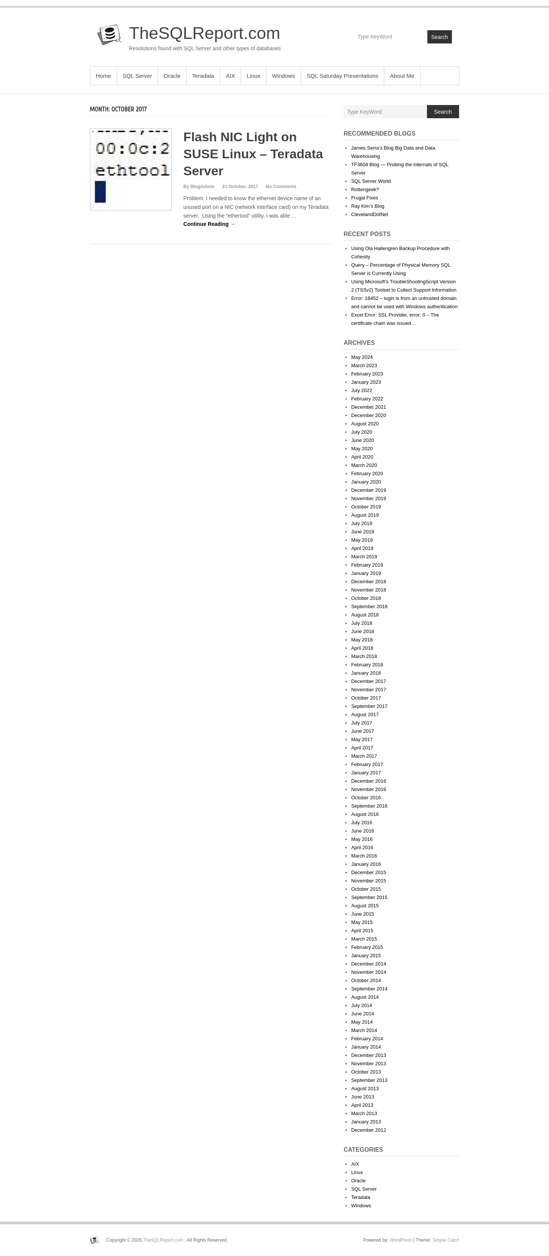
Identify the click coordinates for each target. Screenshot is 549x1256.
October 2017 (366, 698)
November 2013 (368, 1063)
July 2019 (361, 523)
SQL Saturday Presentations (343, 76)
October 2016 (366, 797)
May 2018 (362, 640)
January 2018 (366, 673)
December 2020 (368, 415)
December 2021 (368, 407)
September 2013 (369, 1080)
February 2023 (367, 374)
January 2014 (366, 1047)
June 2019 (362, 532)
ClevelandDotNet (369, 214)
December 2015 (368, 872)
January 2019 (366, 573)
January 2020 (366, 482)
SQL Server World (371, 181)
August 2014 (365, 997)
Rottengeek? (365, 189)
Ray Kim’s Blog (367, 206)
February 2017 (367, 764)
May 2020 (362, 448)
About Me (402, 76)
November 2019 (368, 498)
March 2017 (364, 756)
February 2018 (367, 664)
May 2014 (362, 1022)
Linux (253, 76)
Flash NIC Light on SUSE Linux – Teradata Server (253, 154)
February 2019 (367, 565)
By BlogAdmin (199, 186)
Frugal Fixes (364, 198)
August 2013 (365, 1088)
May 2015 (362, 922)
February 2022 (367, 399)
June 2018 (362, 631)
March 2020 (364, 465)
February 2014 (367, 1038)
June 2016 (362, 831)
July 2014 (361, 1005)
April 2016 (362, 847)
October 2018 (366, 598)
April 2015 (362, 930)
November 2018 (368, 590)
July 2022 (361, 390)
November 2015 (368, 881)
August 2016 (365, 814)
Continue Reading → (209, 224)
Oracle (172, 76)
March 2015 (364, 939)
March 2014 (364, 1030)
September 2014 (369, 989)
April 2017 (362, 748)
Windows (283, 76)
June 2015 (362, 914)
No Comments (281, 186)
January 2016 (366, 864)
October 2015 (366, 889)
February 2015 (367, 947)
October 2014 (366, 980)
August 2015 (365, 905)
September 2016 (369, 806)
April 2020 (362, 457)
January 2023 (366, 382)
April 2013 (362, 1105)
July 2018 (361, 623)
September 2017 (369, 706)
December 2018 (368, 581)
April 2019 (362, 548)
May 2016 (362, 839)
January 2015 (366, 955)
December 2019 (368, 490)
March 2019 (364, 556)
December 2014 (368, 964)
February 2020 (367, 473)
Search (439, 37)
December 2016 (368, 781)
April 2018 (362, 648)
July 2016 (361, 822)
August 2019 (365, 515)
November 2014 (368, 972)
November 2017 (368, 689)
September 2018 (369, 606)
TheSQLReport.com (204, 33)
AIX (230, 76)
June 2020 (362, 440)
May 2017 (362, 739)
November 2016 (368, 789)
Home (103, 76)
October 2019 (366, 507)
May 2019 (362, 540)
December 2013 (368, 1055)
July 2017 (361, 723)
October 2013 (366, 1072)
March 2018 (364, 656)
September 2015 (369, 897)
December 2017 (368, 681)
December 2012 (368, 1130)
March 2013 (364, 1113)
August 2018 (365, 615)
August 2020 (365, 423)
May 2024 (362, 357)
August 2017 (365, 714)
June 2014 (362, 1014)
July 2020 (361, 432)
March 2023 (364, 365)
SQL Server (137, 76)
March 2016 (364, 856)
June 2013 (362, 1097)
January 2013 (366, 1122)
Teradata (203, 76)
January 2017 (366, 773)
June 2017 (362, 731)
